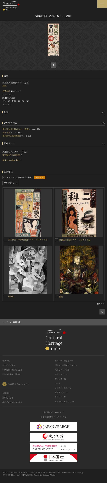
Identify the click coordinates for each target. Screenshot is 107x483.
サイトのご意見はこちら (65, 401)
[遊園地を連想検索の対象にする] (5, 296)
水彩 (4, 85)
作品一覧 (6, 360)
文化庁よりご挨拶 (62, 369)
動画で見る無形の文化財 (12, 402)
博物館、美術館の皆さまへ (66, 365)
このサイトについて (63, 387)
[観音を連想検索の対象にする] (56, 296)
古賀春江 (6, 91)
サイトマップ (60, 396)
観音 (61, 296)
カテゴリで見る (8, 365)
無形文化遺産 (7, 397)
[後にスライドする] (101, 304)
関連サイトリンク (62, 392)
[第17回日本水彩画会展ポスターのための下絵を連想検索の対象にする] (5, 239)
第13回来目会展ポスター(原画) (15, 129)
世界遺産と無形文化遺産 (12, 369)
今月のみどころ (61, 374)
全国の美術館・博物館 (11, 374)
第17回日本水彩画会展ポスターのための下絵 (27, 239)
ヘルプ (57, 383)
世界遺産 (6, 393)
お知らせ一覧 (60, 378)
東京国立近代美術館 (11, 135)
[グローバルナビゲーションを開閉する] (102, 4)
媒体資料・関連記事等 (64, 360)
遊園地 (11, 296)
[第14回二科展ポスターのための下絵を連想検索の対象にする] (56, 239)
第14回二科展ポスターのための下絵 (74, 239)
